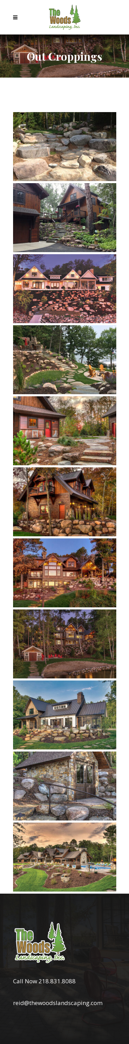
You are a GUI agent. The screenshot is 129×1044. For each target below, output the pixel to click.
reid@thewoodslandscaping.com (58, 1003)
